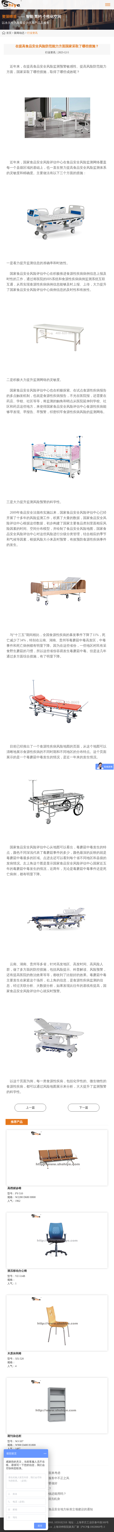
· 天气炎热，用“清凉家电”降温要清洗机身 (33, 1498)
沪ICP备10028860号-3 (93, 1527)
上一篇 (30, 1107)
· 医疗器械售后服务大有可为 (24, 1504)
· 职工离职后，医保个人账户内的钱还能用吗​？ (36, 1493)
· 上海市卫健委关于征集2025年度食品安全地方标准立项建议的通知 (49, 1509)
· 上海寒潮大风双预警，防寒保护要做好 (31, 1483)
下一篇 (83, 1107)
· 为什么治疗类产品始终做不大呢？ (28, 1488)
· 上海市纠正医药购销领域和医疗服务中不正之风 (37, 1478)
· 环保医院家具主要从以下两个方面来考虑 (33, 1472)
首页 (8, 33)
